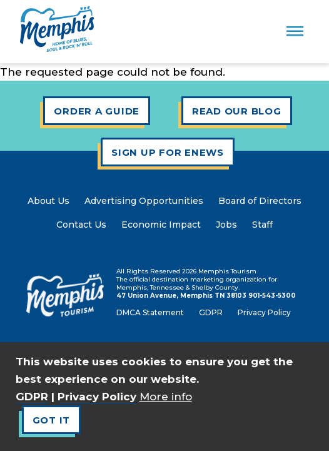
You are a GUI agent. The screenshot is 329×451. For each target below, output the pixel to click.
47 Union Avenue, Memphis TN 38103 (181, 295)
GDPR (32, 396)
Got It (52, 420)
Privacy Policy (97, 396)
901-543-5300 (272, 295)
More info (165, 396)
